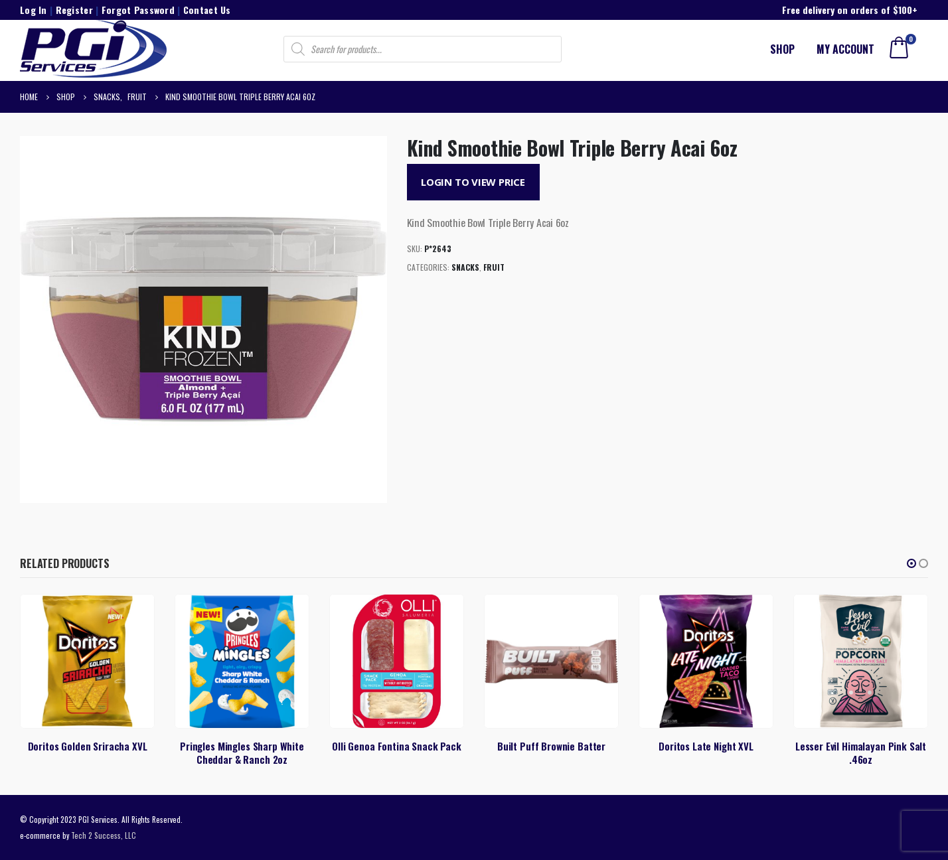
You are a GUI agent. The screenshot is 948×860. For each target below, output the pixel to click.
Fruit (494, 267)
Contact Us (207, 10)
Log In (33, 10)
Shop (782, 49)
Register (74, 10)
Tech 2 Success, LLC (103, 835)
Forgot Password (138, 10)
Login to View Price (473, 181)
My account (845, 49)
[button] (911, 563)
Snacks (465, 267)
